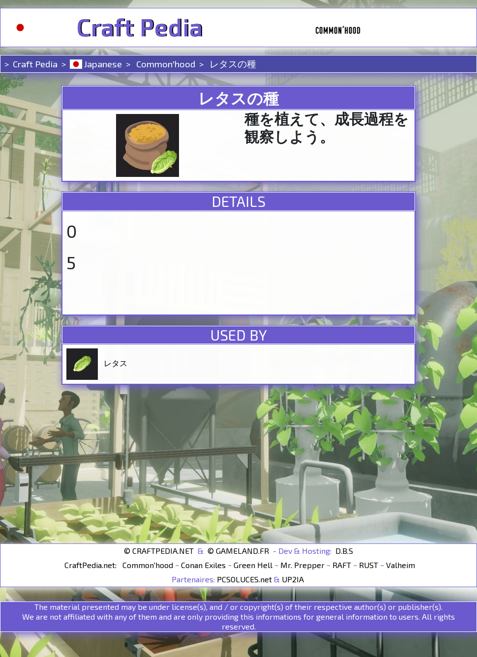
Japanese (96, 63)
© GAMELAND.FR (238, 550)
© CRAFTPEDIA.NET (159, 550)
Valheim (400, 565)
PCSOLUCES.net (244, 579)
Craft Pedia (139, 27)
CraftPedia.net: (91, 565)
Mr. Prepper (302, 565)
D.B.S (344, 550)
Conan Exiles (203, 565)
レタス (115, 363)
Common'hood (164, 63)
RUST (368, 565)
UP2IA (293, 579)
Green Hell (253, 565)
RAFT (341, 565)
